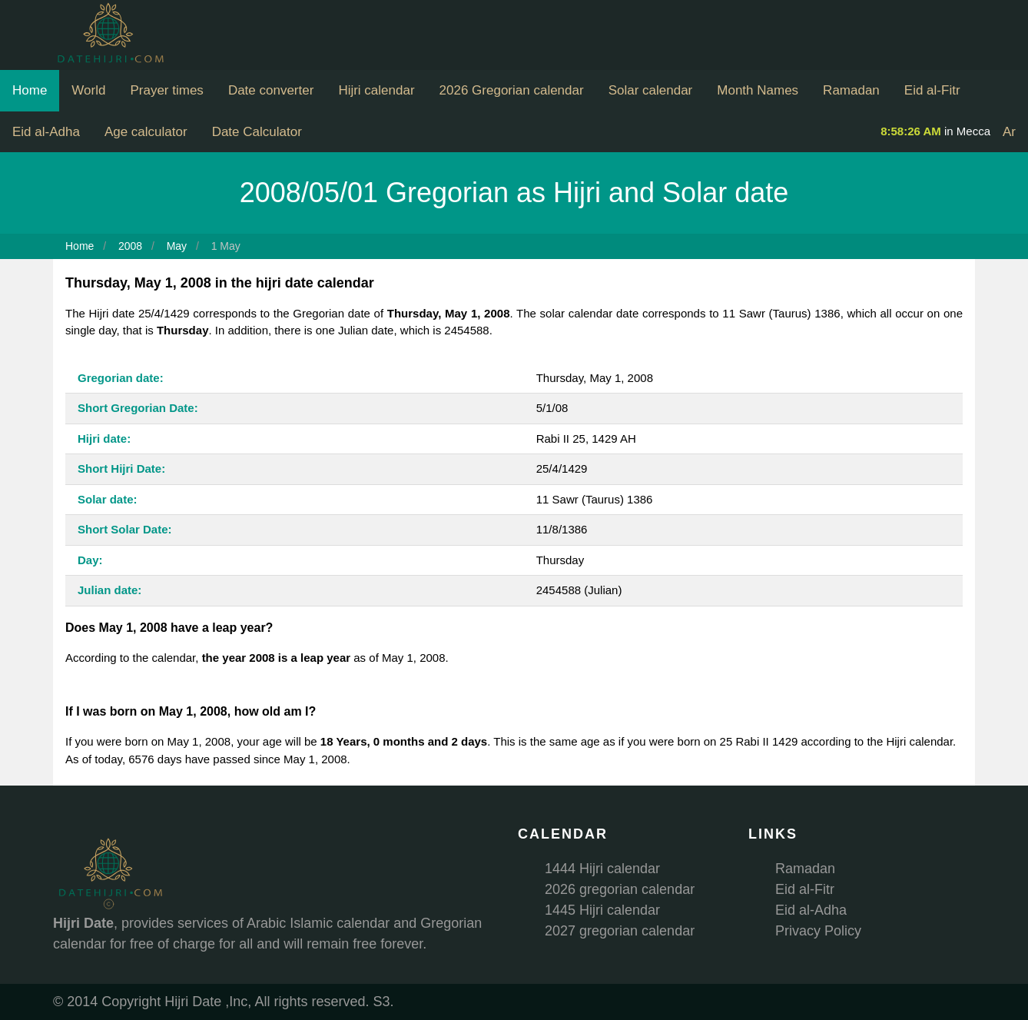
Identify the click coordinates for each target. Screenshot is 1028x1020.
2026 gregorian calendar (620, 889)
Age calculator (145, 132)
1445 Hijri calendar (602, 910)
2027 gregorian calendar (620, 931)
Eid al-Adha (46, 132)
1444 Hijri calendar (602, 868)
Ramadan (851, 90)
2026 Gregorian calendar (511, 90)
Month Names (757, 90)
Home (29, 90)
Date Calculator (257, 132)
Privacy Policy (818, 931)
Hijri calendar (376, 90)
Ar (1009, 132)
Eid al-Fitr (932, 90)
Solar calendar (651, 90)
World (88, 90)
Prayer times (166, 90)
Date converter (271, 90)
